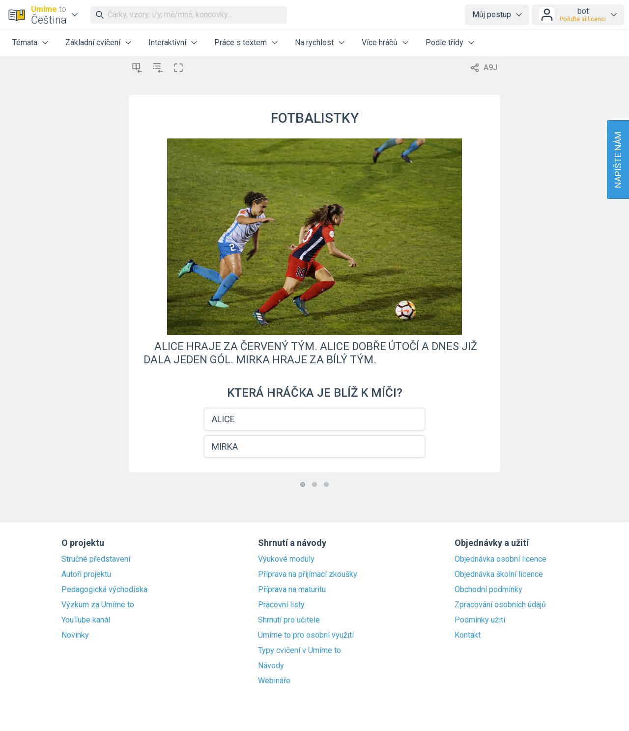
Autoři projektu (86, 574)
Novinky (75, 635)
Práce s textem (240, 42)
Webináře (274, 681)
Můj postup (491, 14)
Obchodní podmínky (488, 589)
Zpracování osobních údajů (500, 604)
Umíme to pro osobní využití (306, 635)
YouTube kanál (85, 620)
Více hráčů (380, 42)
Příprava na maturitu (292, 589)
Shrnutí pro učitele (289, 620)
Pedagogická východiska (104, 589)
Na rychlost (314, 42)
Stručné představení (95, 559)
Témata (24, 42)
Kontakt (468, 635)
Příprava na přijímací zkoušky (307, 574)
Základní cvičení (92, 42)
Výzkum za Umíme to (97, 604)
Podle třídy (444, 42)
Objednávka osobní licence (500, 559)
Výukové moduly (286, 559)
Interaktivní (167, 42)
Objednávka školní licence (499, 574)
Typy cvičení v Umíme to (299, 650)
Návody (271, 665)
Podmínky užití (480, 620)
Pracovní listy (281, 604)
